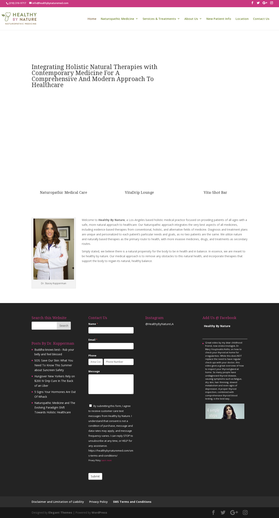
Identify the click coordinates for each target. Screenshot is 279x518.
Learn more (106, 460)
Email (92, 339)
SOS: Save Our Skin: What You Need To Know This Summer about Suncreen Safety (53, 365)
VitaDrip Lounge (139, 192)
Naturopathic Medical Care (63, 192)
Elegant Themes (60, 512)
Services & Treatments (159, 19)
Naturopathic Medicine (117, 19)
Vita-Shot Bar (215, 192)
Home (92, 19)
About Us (191, 19)
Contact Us (261, 19)
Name (93, 324)
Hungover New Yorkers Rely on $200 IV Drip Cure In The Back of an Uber (54, 381)
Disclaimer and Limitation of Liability (58, 502)
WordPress (99, 512)
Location (242, 19)
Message (94, 371)
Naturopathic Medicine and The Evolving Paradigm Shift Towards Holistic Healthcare (54, 407)
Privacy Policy (98, 502)
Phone (92, 355)
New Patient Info (218, 19)
